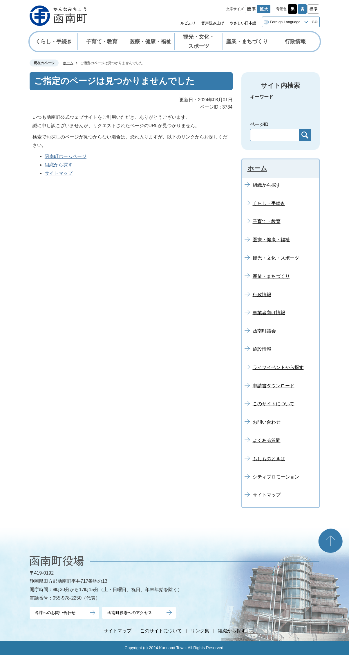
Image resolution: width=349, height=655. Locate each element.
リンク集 (200, 630)
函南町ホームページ (65, 156)
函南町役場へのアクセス (129, 612)
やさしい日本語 (243, 23)
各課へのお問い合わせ (55, 612)
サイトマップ (59, 173)
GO (314, 22)
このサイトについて (161, 630)
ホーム (68, 63)
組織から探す (59, 164)
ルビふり (188, 23)
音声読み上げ (212, 23)
